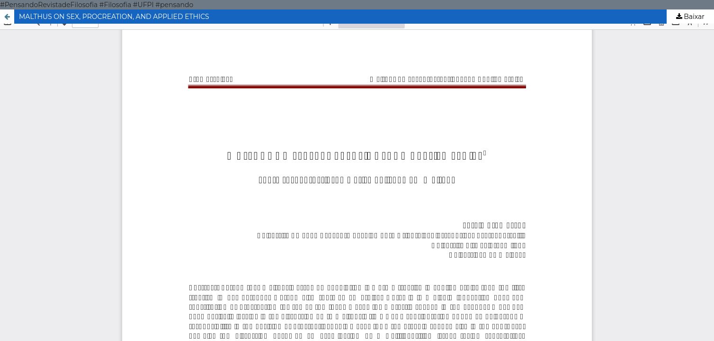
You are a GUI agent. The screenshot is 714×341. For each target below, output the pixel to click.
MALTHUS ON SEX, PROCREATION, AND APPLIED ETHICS (114, 16)
